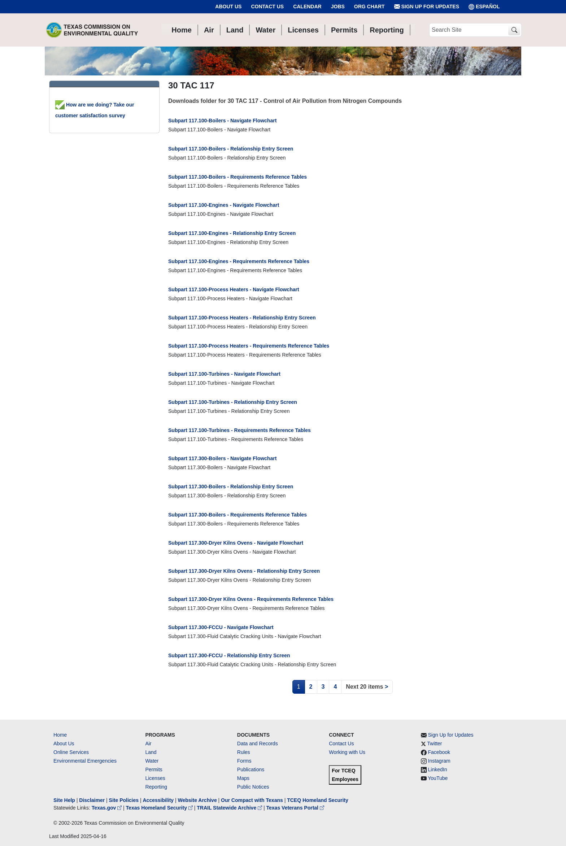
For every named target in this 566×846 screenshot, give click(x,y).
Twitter (434, 743)
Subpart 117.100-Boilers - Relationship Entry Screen (230, 149)
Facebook (439, 752)
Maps (243, 778)
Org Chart (369, 6)
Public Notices (253, 787)
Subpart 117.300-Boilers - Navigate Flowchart (222, 458)
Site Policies (124, 800)
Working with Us (347, 752)
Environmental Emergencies (85, 761)
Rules (243, 752)
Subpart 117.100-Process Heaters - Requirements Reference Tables (248, 346)
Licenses (155, 778)
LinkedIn (437, 769)
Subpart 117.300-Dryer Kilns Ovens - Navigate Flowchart (235, 543)
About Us (228, 6)
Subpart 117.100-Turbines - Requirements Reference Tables (239, 430)
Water (151, 761)
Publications (251, 769)
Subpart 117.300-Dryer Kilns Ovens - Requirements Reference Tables (251, 599)
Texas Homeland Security (160, 808)
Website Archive (197, 800)
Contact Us (267, 6)
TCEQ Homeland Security (317, 800)
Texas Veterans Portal (295, 808)
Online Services (71, 752)
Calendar (307, 6)
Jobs (338, 6)
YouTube (438, 778)
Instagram (439, 761)
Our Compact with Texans (252, 800)
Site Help (64, 800)
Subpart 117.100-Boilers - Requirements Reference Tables (237, 177)
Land (150, 752)
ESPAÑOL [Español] (484, 7)
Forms (244, 761)
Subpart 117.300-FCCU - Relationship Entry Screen (229, 655)
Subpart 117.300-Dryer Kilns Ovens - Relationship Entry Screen (244, 571)
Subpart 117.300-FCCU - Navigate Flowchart (221, 627)
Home (60, 735)
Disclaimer (92, 800)
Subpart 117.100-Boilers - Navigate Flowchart (222, 120)
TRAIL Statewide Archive (230, 808)
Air (148, 743)
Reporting (156, 787)
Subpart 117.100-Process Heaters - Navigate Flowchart (233, 289)
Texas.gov (107, 808)
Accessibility (159, 800)
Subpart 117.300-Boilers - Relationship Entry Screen (230, 486)
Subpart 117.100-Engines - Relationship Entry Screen (232, 233)
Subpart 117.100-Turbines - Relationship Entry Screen (232, 402)
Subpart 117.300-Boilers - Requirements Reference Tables (237, 515)
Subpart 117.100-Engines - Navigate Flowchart (223, 205)
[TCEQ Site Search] (514, 30)
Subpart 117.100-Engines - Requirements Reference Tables (238, 261)
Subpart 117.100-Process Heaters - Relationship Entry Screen (242, 317)
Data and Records (257, 743)
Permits (153, 769)
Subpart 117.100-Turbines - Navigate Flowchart (224, 374)
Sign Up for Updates (426, 7)
